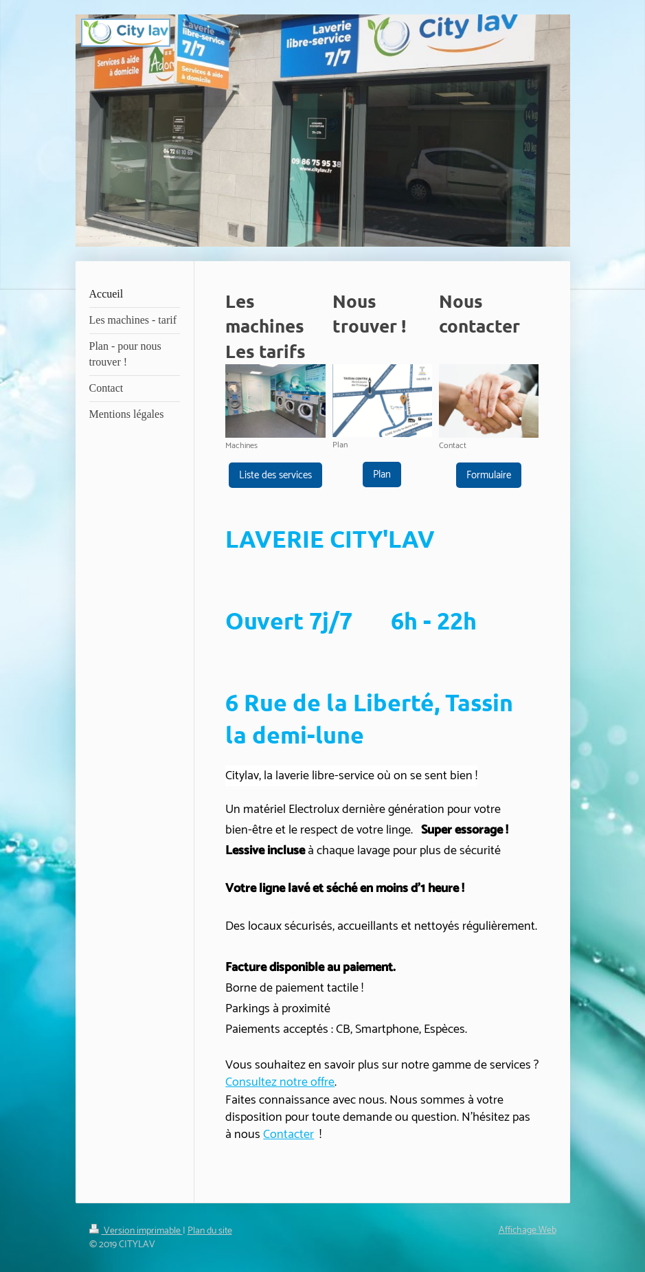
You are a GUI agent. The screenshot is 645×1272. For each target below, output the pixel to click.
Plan (382, 474)
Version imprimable (136, 1231)
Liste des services (275, 475)
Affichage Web (527, 1230)
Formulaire (488, 475)
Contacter (288, 1134)
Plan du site (210, 1231)
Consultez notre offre (280, 1082)
